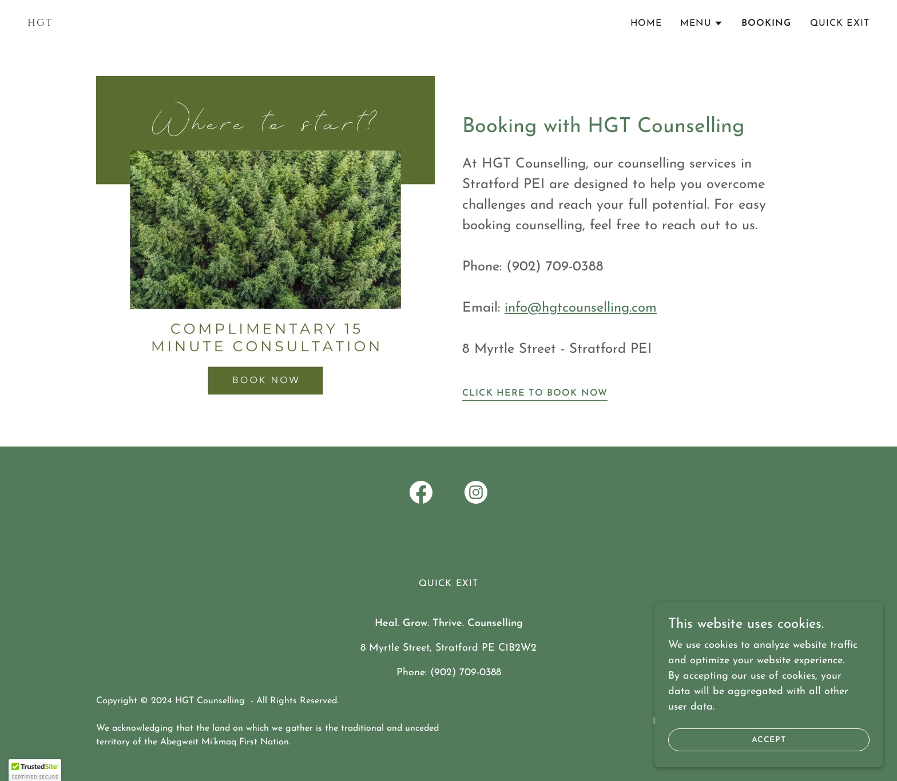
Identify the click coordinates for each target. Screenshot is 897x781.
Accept (769, 747)
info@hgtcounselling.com (581, 308)
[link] (233, 23)
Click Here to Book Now (535, 393)
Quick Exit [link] (840, 23)
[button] (701, 23)
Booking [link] (766, 23)
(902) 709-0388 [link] (465, 672)
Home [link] (646, 23)
